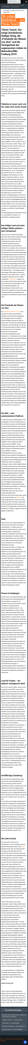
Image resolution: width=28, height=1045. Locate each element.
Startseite (4, 5)
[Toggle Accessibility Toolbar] (25, 1042)
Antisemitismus (13, 279)
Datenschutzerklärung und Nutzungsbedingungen (15, 1039)
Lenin (23, 846)
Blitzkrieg (18, 497)
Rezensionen (10, 5)
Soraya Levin (15, 10)
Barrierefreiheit (3, 1040)
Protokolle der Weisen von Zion (11, 311)
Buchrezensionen (17, 5)
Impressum (2, 1039)
